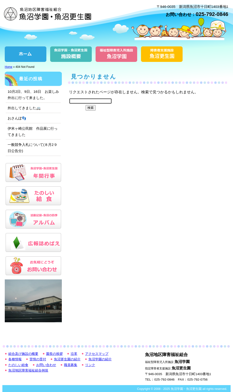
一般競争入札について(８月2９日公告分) (32, 148)
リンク (90, 365)
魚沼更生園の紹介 (162, 54)
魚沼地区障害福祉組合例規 (28, 370)
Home (8, 67)
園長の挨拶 (54, 354)
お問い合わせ (46, 365)
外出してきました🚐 (24, 108)
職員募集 (70, 365)
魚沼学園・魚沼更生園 (48, 13)
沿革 (74, 354)
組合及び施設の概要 (71, 54)
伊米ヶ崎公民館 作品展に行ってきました (33, 131)
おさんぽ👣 (17, 118)
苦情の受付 (37, 359)
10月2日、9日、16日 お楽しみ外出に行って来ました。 (33, 94)
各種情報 (15, 359)
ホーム (25, 54)
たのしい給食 (18, 365)
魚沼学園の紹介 (116, 54)
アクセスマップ (96, 354)
